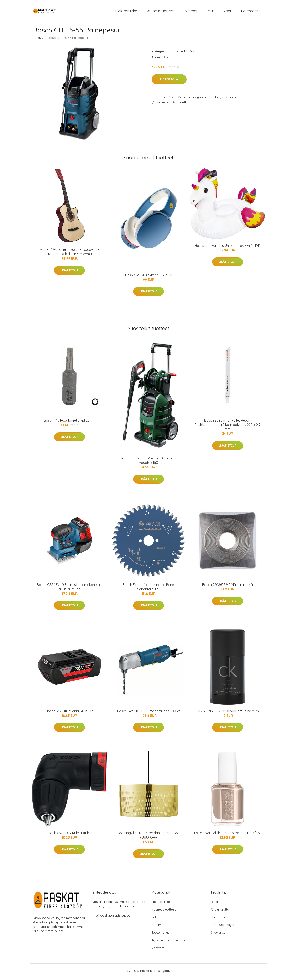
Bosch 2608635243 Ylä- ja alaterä (227, 587)
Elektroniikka (126, 12)
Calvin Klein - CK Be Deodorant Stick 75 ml (227, 713)
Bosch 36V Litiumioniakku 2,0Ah (69, 713)
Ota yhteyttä (220, 911)
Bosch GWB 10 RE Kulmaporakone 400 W (148, 713)
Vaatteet (158, 950)
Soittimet (189, 12)
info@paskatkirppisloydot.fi (112, 917)
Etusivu (38, 40)
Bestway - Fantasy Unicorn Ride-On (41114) (227, 248)
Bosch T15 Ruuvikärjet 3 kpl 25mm (69, 422)
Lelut (210, 12)
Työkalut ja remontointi (168, 942)
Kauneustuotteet (160, 12)
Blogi (226, 12)
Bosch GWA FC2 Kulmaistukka (70, 835)
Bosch (193, 53)
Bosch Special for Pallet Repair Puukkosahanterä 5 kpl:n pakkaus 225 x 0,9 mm (227, 426)
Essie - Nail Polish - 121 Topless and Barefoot (227, 835)
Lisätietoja (169, 81)
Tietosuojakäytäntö (225, 927)
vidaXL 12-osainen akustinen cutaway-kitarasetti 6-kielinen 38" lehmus (69, 253)
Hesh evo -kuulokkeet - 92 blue (148, 277)
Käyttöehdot (220, 919)
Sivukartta (218, 935)
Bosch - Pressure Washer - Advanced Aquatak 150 (148, 462)
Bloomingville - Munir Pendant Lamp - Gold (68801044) (148, 837)
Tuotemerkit (249, 12)
